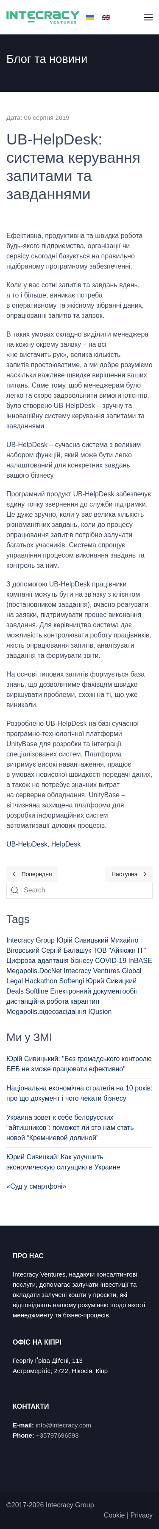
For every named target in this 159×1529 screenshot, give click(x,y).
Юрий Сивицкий (111, 981)
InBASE (140, 960)
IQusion (100, 1011)
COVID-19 (110, 960)
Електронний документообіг (94, 991)
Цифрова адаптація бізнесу (49, 960)
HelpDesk (66, 844)
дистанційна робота (37, 1001)
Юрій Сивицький (82, 940)
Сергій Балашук (67, 950)
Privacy (142, 1515)
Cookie (114, 1515)
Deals (15, 991)
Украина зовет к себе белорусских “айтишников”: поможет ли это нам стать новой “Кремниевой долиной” (70, 1127)
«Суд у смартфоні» (36, 1186)
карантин (84, 1001)
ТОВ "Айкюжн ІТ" (119, 950)
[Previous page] (32, 874)
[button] (148, 17)
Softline (36, 991)
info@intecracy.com (63, 1425)
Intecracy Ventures (92, 970)
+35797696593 (57, 1435)
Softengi (71, 981)
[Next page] (129, 874)
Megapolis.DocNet (34, 970)
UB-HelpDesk (26, 844)
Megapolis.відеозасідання (46, 1011)
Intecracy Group (30, 940)
